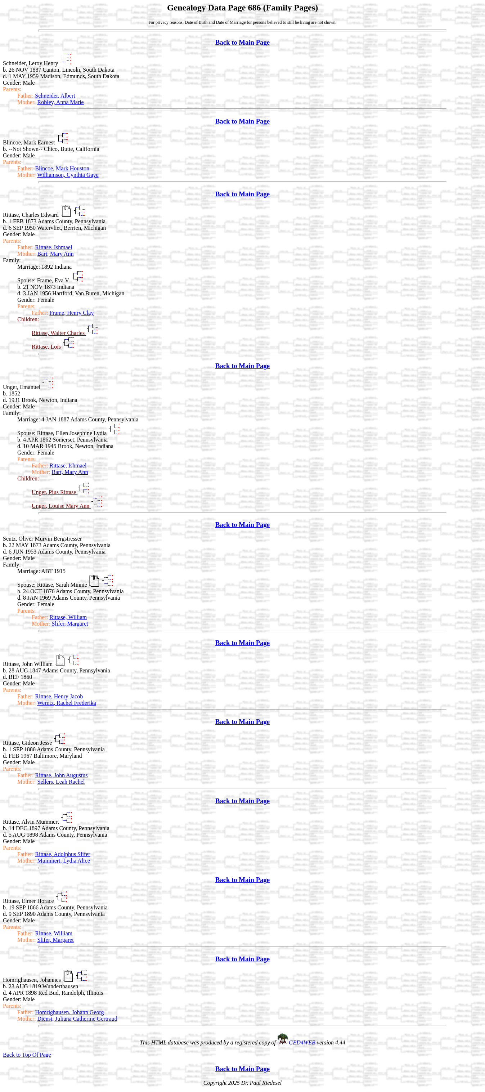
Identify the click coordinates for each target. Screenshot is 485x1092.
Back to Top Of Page (27, 1055)
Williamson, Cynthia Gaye (67, 175)
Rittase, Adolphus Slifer (62, 854)
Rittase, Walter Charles (59, 333)
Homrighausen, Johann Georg (69, 1012)
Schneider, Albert (55, 96)
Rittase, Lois (47, 347)
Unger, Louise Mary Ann (61, 506)
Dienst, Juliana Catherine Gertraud (77, 1019)
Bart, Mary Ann (55, 254)
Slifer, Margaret (70, 624)
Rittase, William (68, 617)
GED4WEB (302, 1042)
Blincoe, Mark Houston (62, 168)
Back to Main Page (242, 42)
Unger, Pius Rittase (54, 492)
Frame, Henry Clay (71, 313)
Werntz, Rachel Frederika (66, 703)
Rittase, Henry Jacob (59, 696)
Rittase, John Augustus (61, 775)
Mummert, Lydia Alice (63, 861)
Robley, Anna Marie (60, 102)
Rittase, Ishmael (53, 247)
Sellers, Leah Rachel (61, 782)
